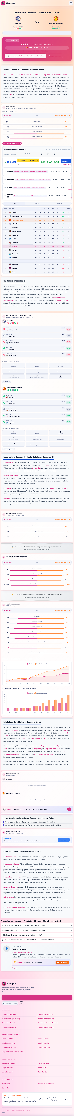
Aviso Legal (6, 1083)
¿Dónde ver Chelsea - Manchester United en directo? (22, 935)
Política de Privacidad (46, 1083)
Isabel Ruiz (42, 1068)
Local (37, 203)
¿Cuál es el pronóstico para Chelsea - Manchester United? (24, 925)
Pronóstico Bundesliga (46, 1027)
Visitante (59, 203)
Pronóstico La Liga (9, 1014)
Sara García (42, 1072)
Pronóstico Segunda (45, 1014)
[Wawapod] (8, 3)
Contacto (5, 1088)
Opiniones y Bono (66, 164)
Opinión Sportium (8, 1043)
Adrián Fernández (8, 1063)
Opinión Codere (43, 1039)
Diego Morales (7, 1068)
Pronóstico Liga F (8, 1023)
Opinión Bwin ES (44, 1047)
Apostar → (66, 161)
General (14, 203)
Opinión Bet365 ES (9, 1047)
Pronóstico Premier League (48, 1023)
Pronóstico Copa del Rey (11, 1018)
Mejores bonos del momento (12, 1052)
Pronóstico (37, 33)
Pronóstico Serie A (9, 1027)
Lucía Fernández (8, 1072)
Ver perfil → (16, 968)
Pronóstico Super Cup (46, 1018)
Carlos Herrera (19, 949)
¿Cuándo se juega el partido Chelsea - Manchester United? (24, 930)
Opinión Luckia (43, 1043)
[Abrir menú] (71, 3)
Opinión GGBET (7, 1039)
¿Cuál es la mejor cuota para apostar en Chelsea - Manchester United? (28, 940)
